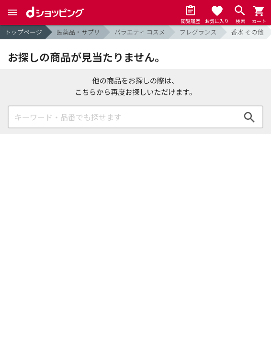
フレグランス (198, 31)
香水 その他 (247, 31)
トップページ (23, 31)
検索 (249, 117)
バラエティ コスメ (139, 31)
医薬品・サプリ (78, 31)
